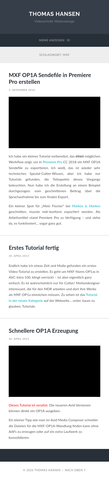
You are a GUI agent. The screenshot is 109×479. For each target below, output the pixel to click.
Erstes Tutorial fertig (34, 247)
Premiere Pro (52, 162)
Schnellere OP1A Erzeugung (43, 330)
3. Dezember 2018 (22, 89)
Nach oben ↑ (75, 470)
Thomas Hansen (54, 14)
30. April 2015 (19, 255)
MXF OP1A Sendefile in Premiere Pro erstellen (50, 78)
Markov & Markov (86, 206)
